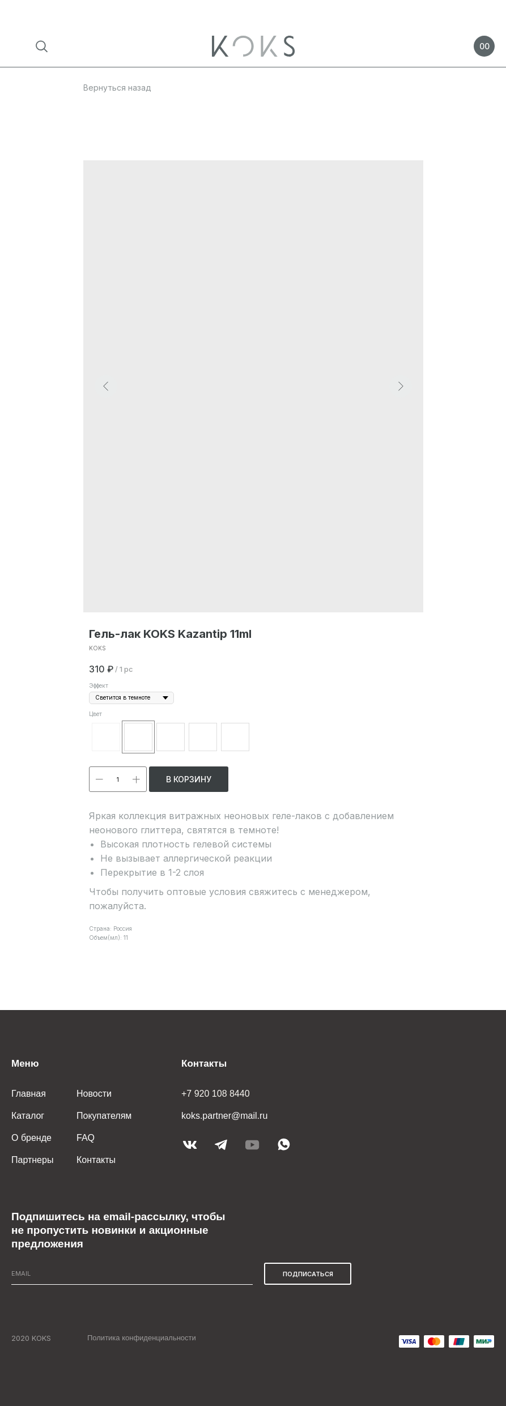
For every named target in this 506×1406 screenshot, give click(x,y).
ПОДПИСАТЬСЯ (308, 1274)
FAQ (85, 1138)
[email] (132, 1274)
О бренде (31, 1138)
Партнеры (32, 1160)
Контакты (96, 1160)
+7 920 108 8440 (215, 1093)
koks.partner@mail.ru (224, 1115)
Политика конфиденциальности (141, 1337)
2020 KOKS (31, 1338)
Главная (28, 1093)
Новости (94, 1093)
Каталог (27, 1115)
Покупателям (103, 1115)
